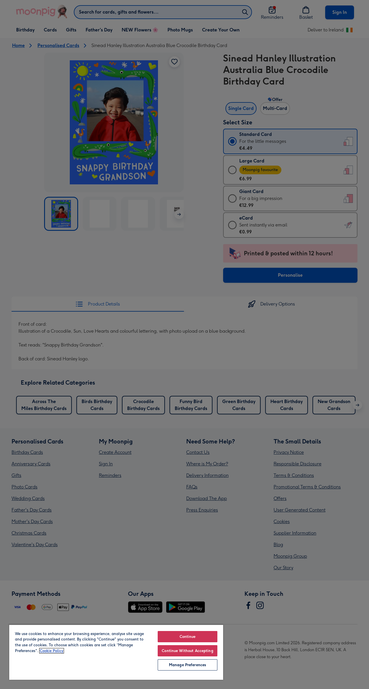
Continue (188, 636)
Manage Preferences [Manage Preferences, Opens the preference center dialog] (187, 665)
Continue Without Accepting (187, 651)
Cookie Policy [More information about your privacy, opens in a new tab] (51, 651)
